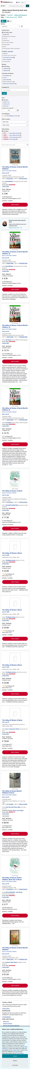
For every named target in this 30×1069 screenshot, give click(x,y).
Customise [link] (15, 1065)
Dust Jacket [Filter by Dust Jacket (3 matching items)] (6, 79)
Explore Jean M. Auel (15, 228)
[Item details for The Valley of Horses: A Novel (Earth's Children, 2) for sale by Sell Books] (15, 313)
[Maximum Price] (13, 110)
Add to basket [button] (15, 204)
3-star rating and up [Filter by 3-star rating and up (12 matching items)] (12, 135)
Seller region (6, 121)
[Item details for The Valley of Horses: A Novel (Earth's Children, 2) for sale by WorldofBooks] (15, 240)
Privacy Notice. (20, 1053)
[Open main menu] (3, 6)
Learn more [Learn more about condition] (10, 51)
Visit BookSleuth (6, 1017)
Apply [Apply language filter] (4, 93)
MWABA (21, 810)
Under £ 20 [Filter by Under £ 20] (5, 102)
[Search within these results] (15, 144)
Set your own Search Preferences (11, 1025)
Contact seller (5, 186)
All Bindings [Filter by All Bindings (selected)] (6, 66)
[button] (27, 145)
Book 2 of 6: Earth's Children (9, 170)
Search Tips (6, 1021)
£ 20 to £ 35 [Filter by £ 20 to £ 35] (6, 104)
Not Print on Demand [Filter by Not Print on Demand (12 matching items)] (9, 83)
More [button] (20, 381)
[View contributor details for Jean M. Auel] (5, 173)
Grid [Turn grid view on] (9, 21)
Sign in (22, 2)
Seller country (6, 125)
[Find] (27, 6)
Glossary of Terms (7, 1023)
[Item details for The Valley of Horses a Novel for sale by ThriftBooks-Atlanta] (15, 658)
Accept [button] (15, 1056)
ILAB (17, 810)
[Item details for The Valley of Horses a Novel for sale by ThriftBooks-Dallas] (15, 546)
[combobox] (17, 6)
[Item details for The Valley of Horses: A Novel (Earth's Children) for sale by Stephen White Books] (15, 937)
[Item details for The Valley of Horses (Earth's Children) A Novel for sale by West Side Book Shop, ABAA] (15, 780)
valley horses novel (11, 17)
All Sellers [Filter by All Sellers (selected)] (6, 131)
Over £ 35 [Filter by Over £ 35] (5, 106)
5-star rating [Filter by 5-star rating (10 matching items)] (10, 139)
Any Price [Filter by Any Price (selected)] (5, 100)
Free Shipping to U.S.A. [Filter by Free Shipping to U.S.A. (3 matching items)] (10, 115)
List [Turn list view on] (3, 21)
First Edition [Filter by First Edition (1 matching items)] (6, 75)
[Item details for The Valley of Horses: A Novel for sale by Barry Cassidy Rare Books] (15, 713)
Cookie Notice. (16, 1050)
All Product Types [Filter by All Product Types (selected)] (7, 32)
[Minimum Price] (5, 110)
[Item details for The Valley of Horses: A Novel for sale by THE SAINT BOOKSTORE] (15, 479)
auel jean (10, 15)
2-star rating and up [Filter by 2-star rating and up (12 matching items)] (12, 133)
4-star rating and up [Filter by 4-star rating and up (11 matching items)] (12, 137)
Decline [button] (15, 1060)
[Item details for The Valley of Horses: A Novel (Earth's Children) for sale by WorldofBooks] (15, 156)
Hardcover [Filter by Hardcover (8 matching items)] (6, 68)
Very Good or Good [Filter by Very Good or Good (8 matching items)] (8, 57)
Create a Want (5, 1008)
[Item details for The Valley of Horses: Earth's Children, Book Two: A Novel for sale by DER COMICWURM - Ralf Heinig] (15, 866)
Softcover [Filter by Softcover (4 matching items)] (6, 70)
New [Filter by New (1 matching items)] (4, 53)
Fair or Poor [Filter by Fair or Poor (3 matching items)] (6, 59)
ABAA (14, 810)
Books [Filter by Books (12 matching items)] (5, 34)
